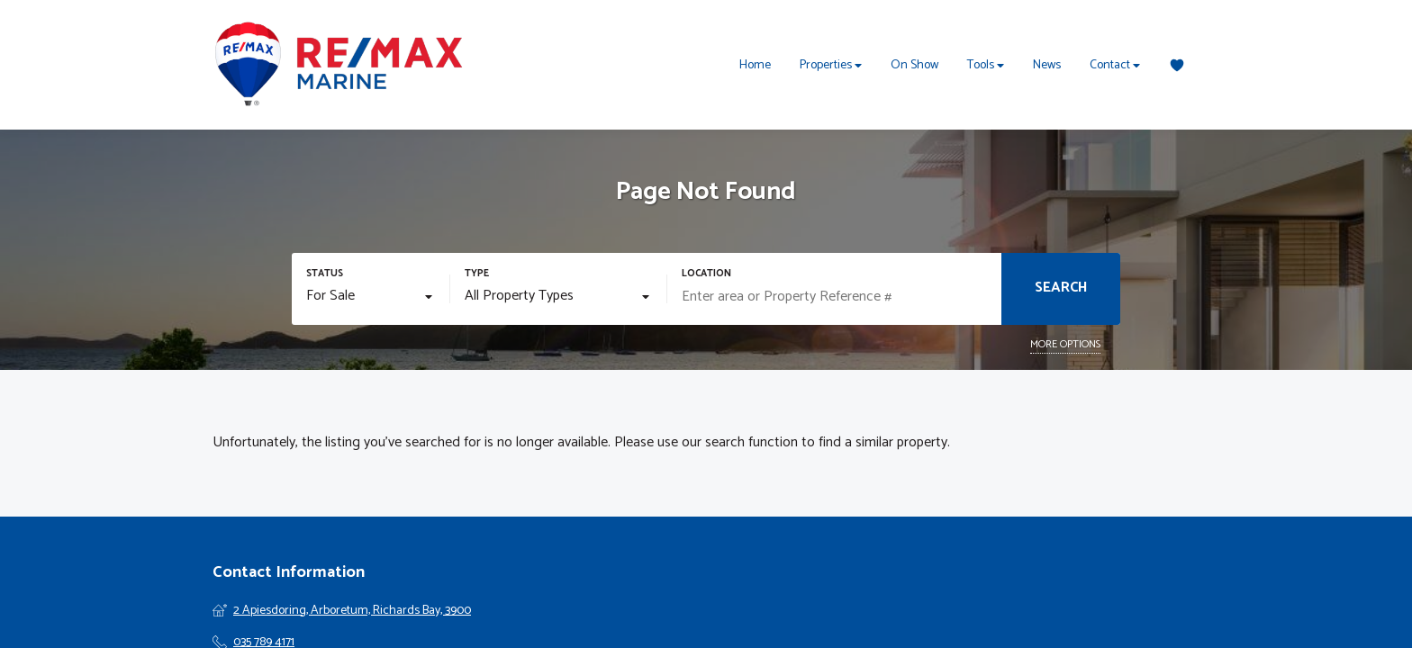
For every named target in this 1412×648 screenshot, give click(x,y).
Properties (831, 65)
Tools (985, 65)
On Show (914, 65)
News (1047, 65)
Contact (1115, 65)
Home (755, 65)
